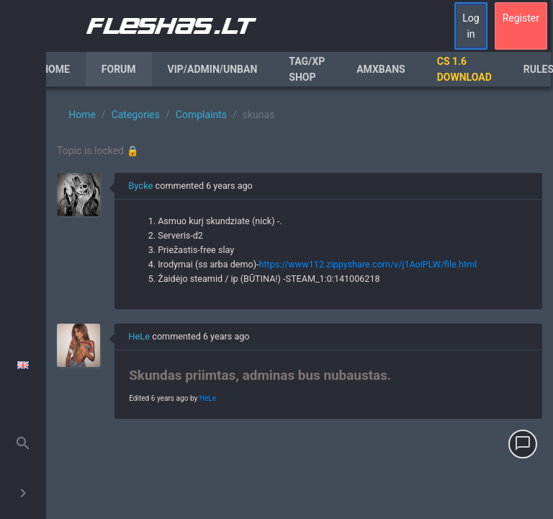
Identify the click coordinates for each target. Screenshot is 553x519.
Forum (119, 69)
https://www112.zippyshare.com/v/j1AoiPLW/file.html (368, 264)
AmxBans (380, 69)
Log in (470, 26)
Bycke (140, 185)
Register (521, 18)
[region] (299, 302)
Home (55, 69)
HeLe (139, 336)
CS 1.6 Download (464, 69)
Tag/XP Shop (307, 69)
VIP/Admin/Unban (213, 69)
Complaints (201, 114)
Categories (136, 114)
